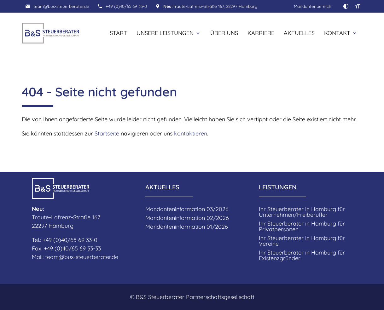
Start (118, 33)
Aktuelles (299, 33)
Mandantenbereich (312, 6)
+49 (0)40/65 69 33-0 (126, 6)
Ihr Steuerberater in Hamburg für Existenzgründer (302, 255)
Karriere (260, 33)
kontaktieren (190, 133)
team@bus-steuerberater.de (61, 6)
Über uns (224, 33)
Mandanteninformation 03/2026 (187, 209)
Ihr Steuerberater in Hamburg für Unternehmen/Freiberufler (302, 212)
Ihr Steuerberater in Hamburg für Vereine (302, 241)
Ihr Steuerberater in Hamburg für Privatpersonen (302, 226)
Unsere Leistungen (165, 33)
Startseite (107, 133)
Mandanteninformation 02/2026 (187, 218)
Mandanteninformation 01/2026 (186, 227)
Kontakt (337, 33)
